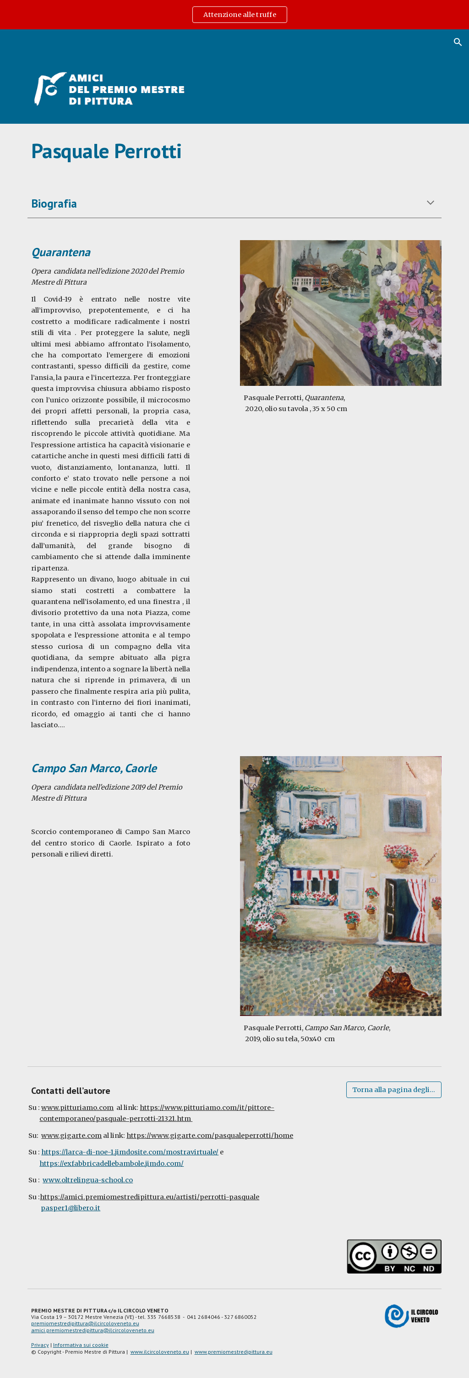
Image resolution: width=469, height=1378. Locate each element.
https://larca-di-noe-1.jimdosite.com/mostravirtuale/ (129, 1152)
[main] (234, 151)
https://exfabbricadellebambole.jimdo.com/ (111, 1163)
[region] (234, 14)
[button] (458, 42)
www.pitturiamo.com (77, 1107)
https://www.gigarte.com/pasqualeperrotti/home (209, 1135)
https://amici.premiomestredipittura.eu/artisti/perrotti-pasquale (149, 1197)
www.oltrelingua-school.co (88, 1180)
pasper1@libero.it (70, 1208)
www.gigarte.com (71, 1135)
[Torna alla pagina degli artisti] (394, 1089)
